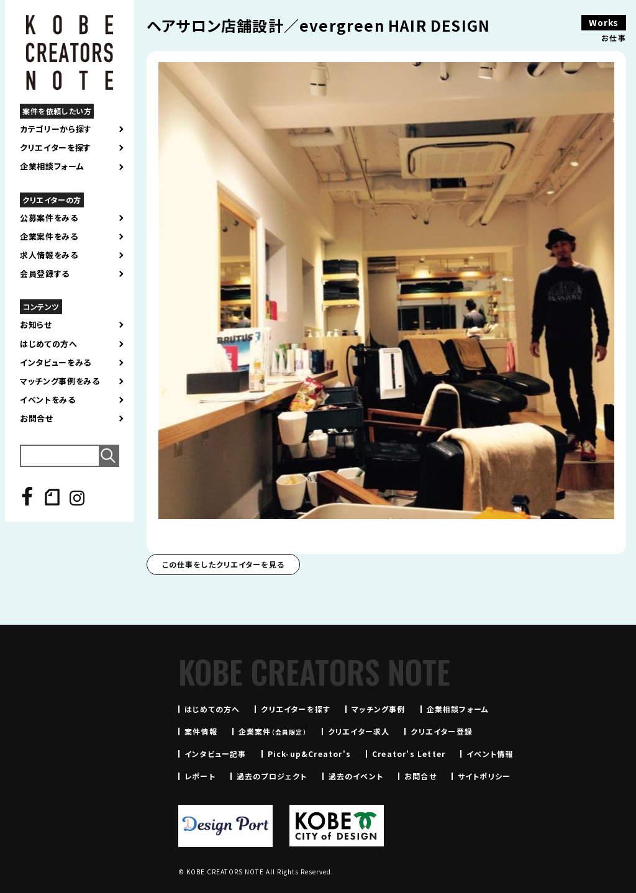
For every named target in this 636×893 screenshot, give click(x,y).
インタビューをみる (55, 362)
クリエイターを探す (55, 147)
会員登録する (45, 273)
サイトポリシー (484, 776)
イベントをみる (48, 400)
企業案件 (272, 731)
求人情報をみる (49, 255)
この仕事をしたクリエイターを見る (223, 564)
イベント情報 (489, 753)
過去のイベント (356, 776)
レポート (200, 776)
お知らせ (36, 324)
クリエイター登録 (442, 731)
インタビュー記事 (215, 753)
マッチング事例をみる (60, 381)
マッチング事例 (378, 709)
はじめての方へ (49, 344)
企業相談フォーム (52, 166)
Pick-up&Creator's (309, 753)
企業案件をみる (49, 236)
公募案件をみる (49, 218)
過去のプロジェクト (272, 776)
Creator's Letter (408, 753)
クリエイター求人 (359, 731)
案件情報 (200, 731)
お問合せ (36, 418)
